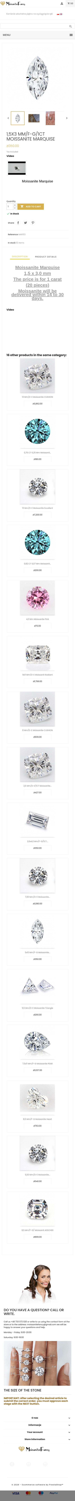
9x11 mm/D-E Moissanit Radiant (37, 674)
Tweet (25, 222)
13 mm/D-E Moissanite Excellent (37, 508)
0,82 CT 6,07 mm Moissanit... (37, 563)
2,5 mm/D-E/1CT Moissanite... (37, 785)
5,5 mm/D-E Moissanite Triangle (37, 1008)
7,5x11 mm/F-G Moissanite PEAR (37, 1063)
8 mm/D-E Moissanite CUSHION (37, 730)
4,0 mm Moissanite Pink (37, 619)
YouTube (28, 1464)
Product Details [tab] (46, 256)
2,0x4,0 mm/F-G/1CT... (37, 841)
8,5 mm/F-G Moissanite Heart (37, 1119)
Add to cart (30, 206)
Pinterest (32, 222)
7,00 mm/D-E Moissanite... (37, 897)
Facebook (12, 1464)
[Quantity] (10, 207)
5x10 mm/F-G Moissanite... (37, 952)
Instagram (45, 1464)
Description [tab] (20, 256)
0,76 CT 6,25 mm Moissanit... (37, 452)
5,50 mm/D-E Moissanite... (37, 1174)
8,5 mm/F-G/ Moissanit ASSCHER (37, 1230)
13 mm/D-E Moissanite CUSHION (37, 397)
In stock (11, 242)
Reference (13, 234)
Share (18, 222)
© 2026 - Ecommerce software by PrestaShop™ (37, 1484)
